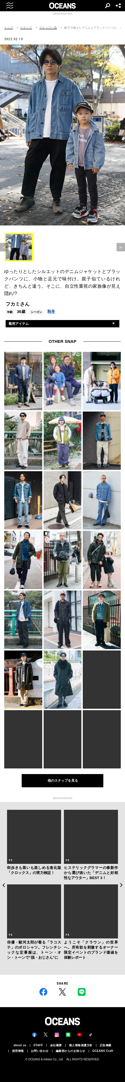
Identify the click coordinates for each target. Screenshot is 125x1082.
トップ (8, 27)
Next (121, 885)
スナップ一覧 (48, 27)
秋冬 (51, 311)
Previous (3, 885)
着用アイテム (18, 324)
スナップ (26, 27)
